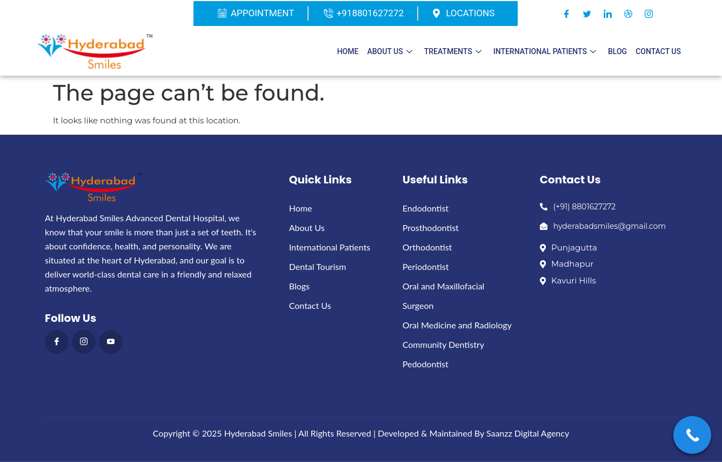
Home (348, 51)
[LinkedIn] (607, 13)
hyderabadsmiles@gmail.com (603, 226)
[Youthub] (111, 342)
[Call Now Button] (692, 435)
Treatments (453, 51)
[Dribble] (628, 13)
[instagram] (84, 342)
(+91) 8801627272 (578, 207)
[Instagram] (648, 13)
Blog (617, 51)
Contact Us (658, 51)
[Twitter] (587, 13)
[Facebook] (566, 13)
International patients (544, 51)
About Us (389, 51)
